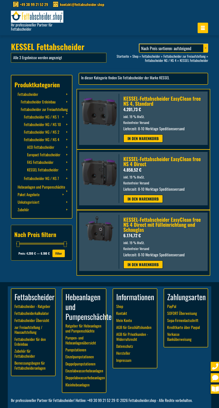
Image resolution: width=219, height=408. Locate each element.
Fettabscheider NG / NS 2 (41, 132)
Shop (119, 306)
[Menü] (203, 28)
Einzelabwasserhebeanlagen (84, 370)
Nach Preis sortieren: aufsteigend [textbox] (166, 48)
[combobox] (173, 48)
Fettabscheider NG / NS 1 (41, 117)
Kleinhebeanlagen (77, 384)
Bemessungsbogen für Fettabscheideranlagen (30, 365)
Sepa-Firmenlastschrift (182, 320)
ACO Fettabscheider (40, 147)
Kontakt (121, 313)
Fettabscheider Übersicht (31, 320)
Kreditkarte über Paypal (183, 327)
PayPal (171, 306)
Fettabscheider (28, 94)
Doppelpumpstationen (80, 363)
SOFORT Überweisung (182, 313)
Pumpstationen (75, 349)
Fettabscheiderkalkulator (31, 313)
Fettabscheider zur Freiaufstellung (44, 109)
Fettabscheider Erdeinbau (38, 101)
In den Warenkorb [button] (143, 138)
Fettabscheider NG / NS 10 (42, 124)
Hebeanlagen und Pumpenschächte (41, 187)
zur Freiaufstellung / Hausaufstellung (28, 330)
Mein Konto (124, 320)
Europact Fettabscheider (43, 154)
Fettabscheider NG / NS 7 (41, 178)
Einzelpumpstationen (79, 356)
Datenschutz (124, 346)
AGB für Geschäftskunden (133, 327)
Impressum (123, 360)
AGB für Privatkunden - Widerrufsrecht (132, 336)
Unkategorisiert (28, 202)
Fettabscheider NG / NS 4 (41, 139)
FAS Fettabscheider (40, 162)
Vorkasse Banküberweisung (179, 336)
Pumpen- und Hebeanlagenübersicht (80, 340)
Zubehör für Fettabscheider (24, 353)
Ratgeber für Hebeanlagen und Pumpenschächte (83, 328)
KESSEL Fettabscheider (43, 169)
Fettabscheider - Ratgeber (32, 306)
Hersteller (123, 353)
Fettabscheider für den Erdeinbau (30, 341)
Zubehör (23, 209)
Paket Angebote (29, 194)
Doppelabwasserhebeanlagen (85, 377)
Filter (58, 253)
